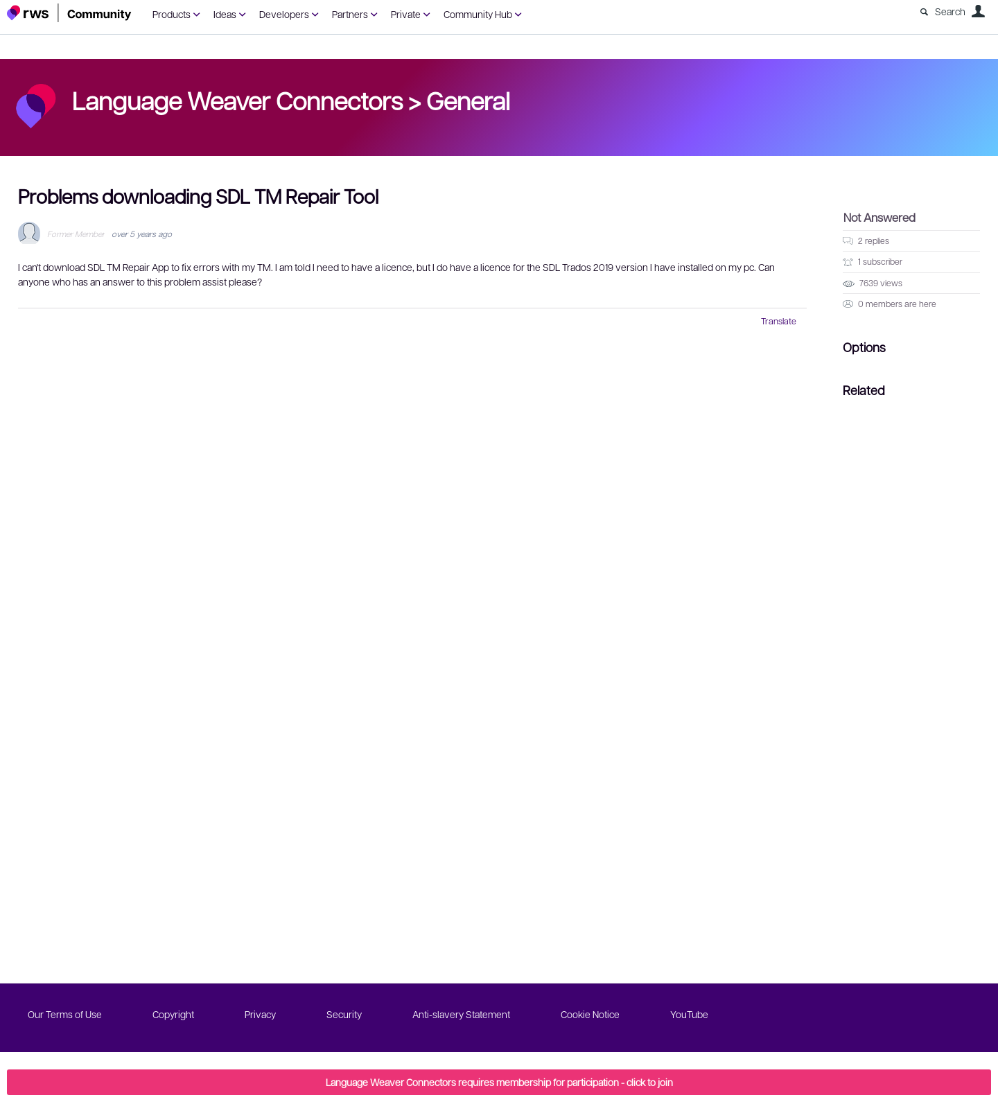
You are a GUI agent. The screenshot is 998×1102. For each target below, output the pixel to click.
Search (950, 11)
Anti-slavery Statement (461, 1014)
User (978, 11)
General (468, 100)
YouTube (689, 1014)
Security (344, 1014)
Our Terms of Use (65, 1014)
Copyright (173, 1014)
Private (406, 14)
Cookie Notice (590, 1014)
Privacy (260, 1014)
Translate (778, 320)
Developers (284, 14)
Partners (350, 14)
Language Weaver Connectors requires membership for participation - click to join (499, 1082)
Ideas (224, 14)
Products (171, 14)
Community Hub (478, 14)
